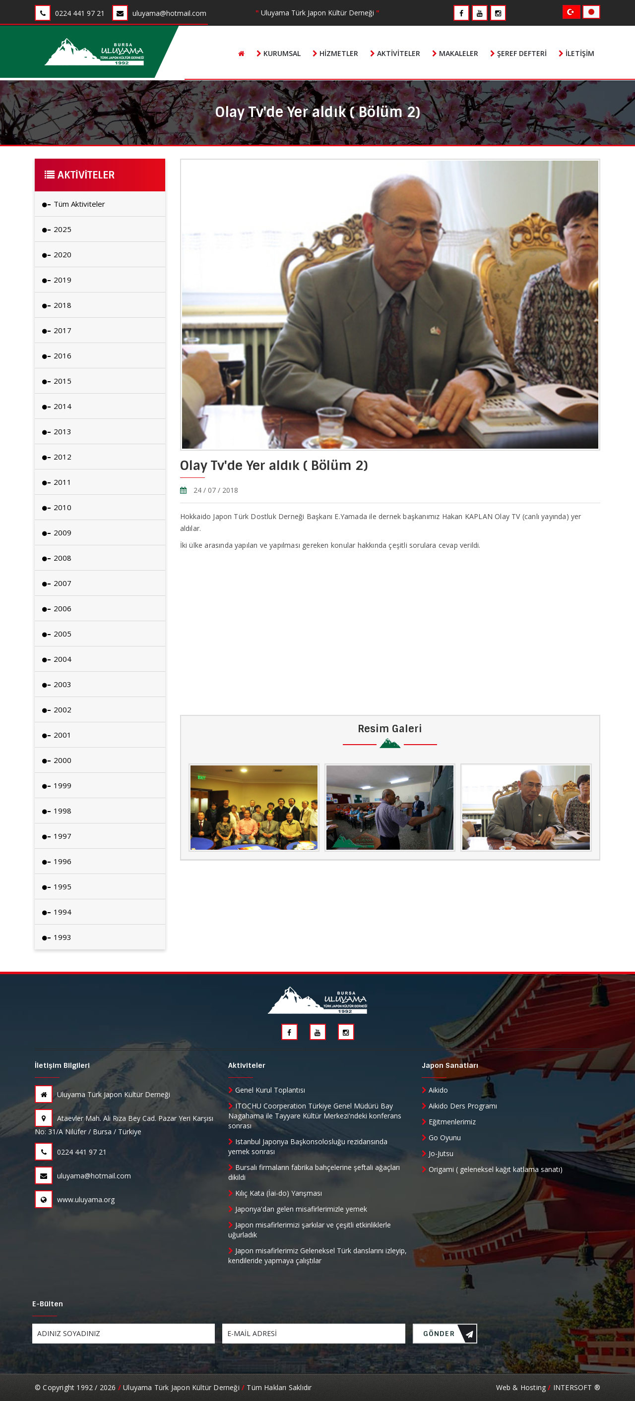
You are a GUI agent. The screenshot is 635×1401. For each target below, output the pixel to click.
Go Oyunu (441, 1137)
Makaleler (455, 53)
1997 (56, 836)
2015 (56, 381)
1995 (56, 886)
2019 (56, 280)
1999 (56, 785)
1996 (56, 861)
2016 (56, 355)
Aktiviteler (395, 53)
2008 (56, 558)
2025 (56, 229)
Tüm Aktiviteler (73, 204)
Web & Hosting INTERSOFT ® (548, 1387)
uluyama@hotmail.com (83, 1175)
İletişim (576, 53)
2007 (56, 583)
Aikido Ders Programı (459, 1105)
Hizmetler (335, 53)
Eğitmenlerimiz (449, 1121)
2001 (56, 735)
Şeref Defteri (518, 53)
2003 (56, 684)
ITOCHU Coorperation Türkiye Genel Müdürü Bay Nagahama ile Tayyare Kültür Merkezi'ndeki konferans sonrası (314, 1115)
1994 (56, 912)
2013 (56, 431)
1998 (56, 811)
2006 (56, 608)
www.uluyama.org (75, 1199)
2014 (56, 406)
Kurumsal (278, 53)
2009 (56, 532)
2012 (56, 457)
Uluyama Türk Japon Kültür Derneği (102, 1094)
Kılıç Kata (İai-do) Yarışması (275, 1193)
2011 (56, 482)
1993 (56, 937)
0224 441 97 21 (71, 1152)
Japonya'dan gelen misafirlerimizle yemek (297, 1209)
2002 (56, 709)
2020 (56, 254)
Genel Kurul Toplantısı (266, 1090)
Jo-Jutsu (437, 1153)
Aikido (435, 1090)
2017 (56, 330)
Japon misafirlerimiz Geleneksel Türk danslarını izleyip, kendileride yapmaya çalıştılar (317, 1255)
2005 (56, 634)
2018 (56, 305)
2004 (56, 659)
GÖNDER (448, 1336)
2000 (56, 760)
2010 (56, 507)
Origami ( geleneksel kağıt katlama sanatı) (492, 1169)
